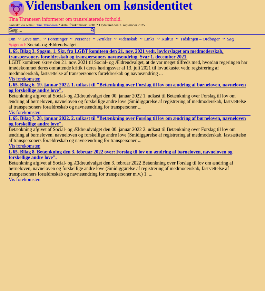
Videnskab (130, 38)
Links (152, 38)
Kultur (170, 38)
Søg (230, 38)
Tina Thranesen (47, 25)
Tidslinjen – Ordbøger (203, 38)
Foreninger (60, 38)
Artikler (107, 38)
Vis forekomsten (24, 79)
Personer (85, 38)
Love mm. (34, 38)
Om (15, 38)
